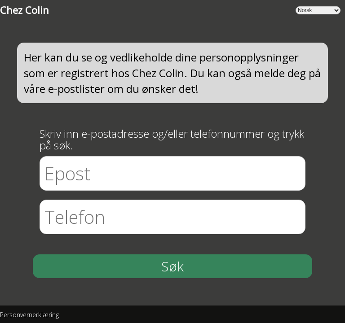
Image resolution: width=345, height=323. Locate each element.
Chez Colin (24, 10)
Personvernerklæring (29, 314)
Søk (172, 266)
